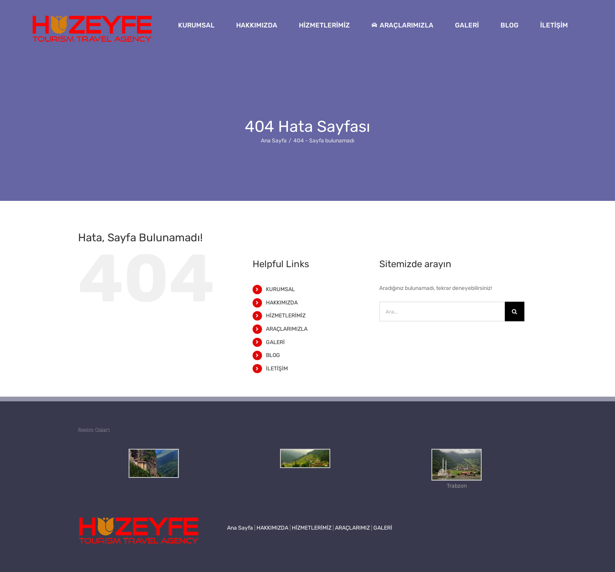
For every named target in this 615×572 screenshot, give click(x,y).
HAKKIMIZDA (282, 302)
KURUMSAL (280, 289)
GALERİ (275, 342)
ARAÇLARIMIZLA (287, 329)
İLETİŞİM (277, 368)
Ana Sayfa (240, 528)
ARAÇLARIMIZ (352, 528)
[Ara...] (442, 311)
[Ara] (514, 311)
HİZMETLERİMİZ (286, 315)
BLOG (273, 355)
